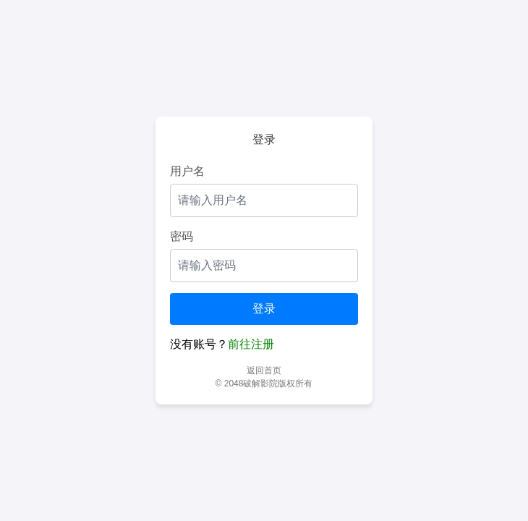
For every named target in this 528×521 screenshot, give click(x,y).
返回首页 (264, 370)
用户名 (187, 171)
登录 (264, 308)
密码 (181, 236)
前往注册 (251, 344)
